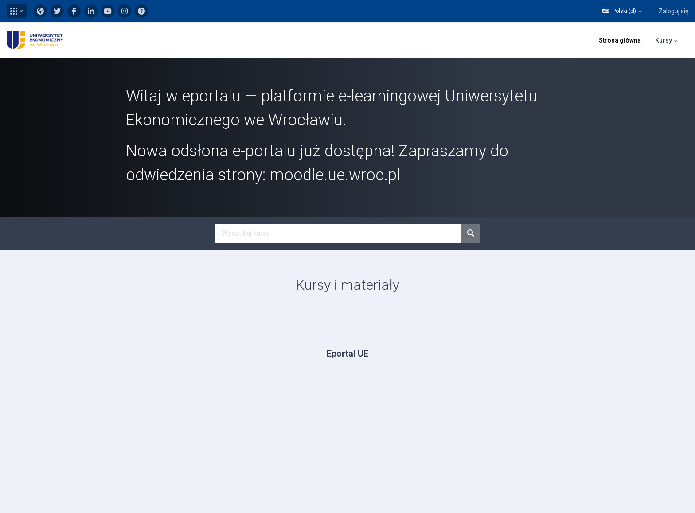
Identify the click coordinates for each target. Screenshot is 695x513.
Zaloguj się (673, 11)
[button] (17, 11)
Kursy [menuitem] (663, 40)
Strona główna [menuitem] (620, 40)
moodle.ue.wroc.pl (334, 175)
